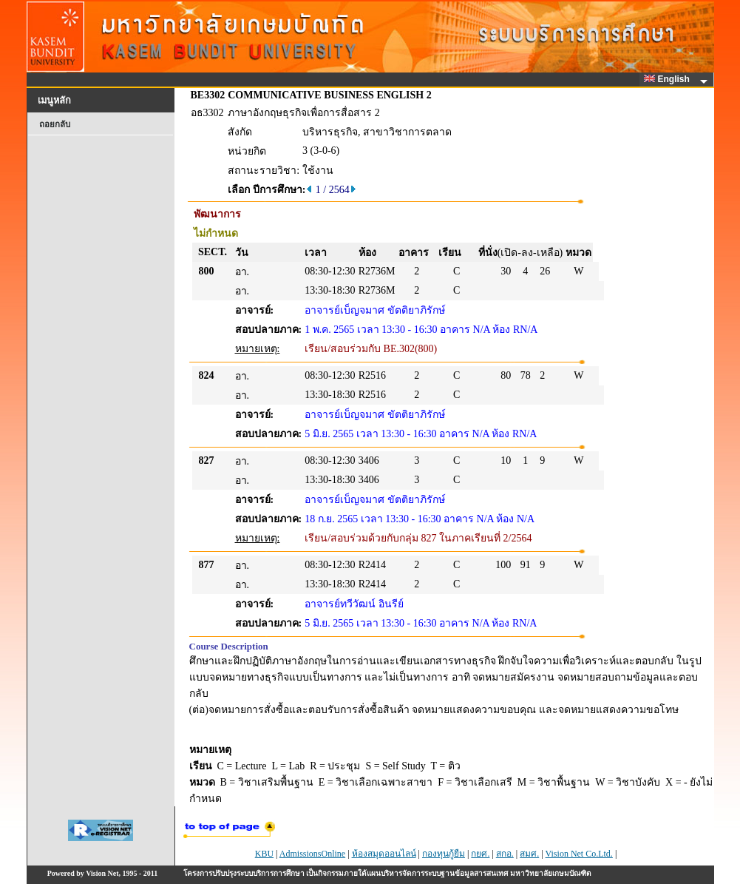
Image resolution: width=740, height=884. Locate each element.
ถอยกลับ (54, 124)
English (669, 79)
